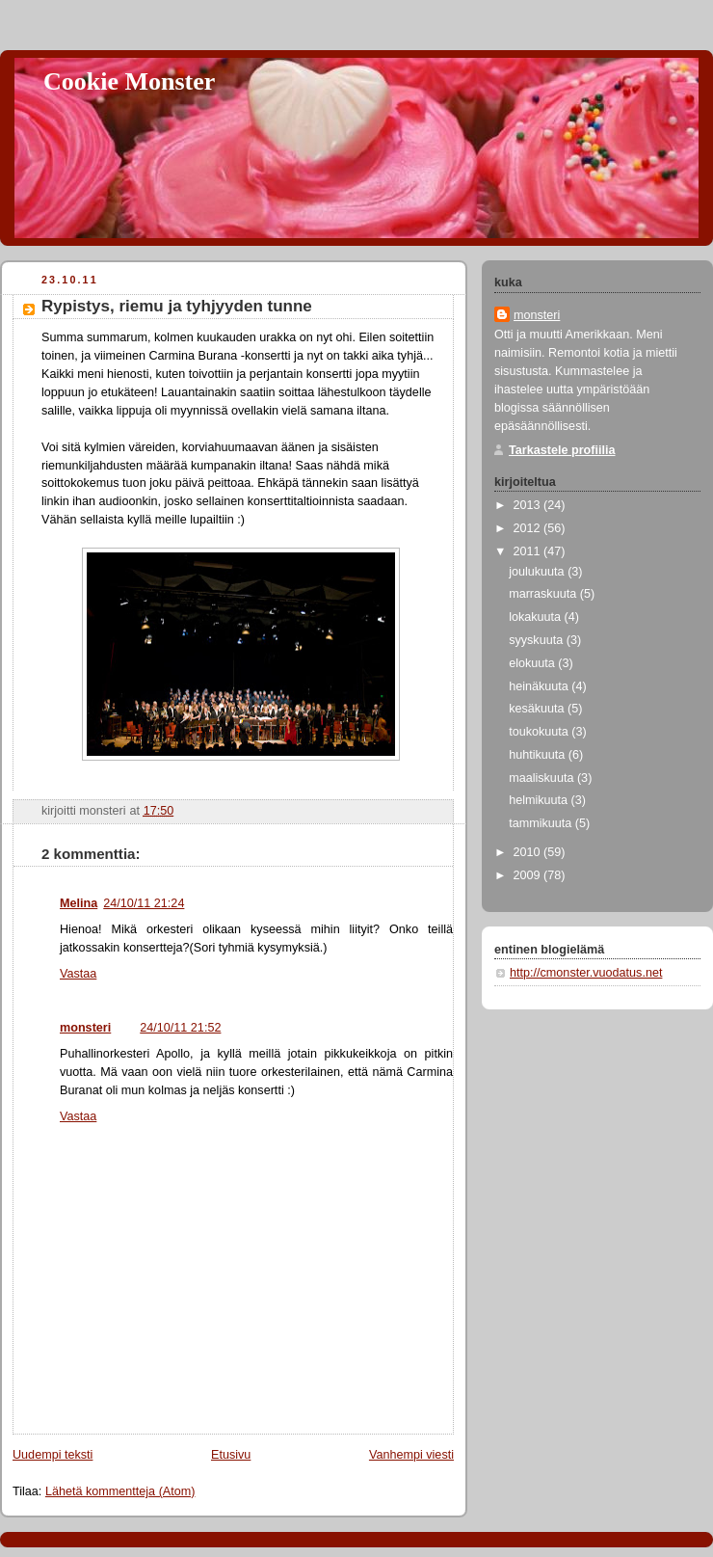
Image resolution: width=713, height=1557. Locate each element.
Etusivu (231, 1455)
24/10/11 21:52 (180, 1027)
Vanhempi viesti (411, 1455)
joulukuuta (538, 571)
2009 (529, 875)
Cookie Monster (129, 81)
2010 (529, 852)
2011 (529, 551)
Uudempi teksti (52, 1455)
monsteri (85, 1027)
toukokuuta (540, 731)
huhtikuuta (538, 755)
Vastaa (78, 973)
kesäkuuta (538, 708)
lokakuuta (536, 617)
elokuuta (533, 663)
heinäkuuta (540, 686)
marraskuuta (544, 594)
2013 (529, 505)
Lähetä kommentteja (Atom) (120, 1491)
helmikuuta (539, 800)
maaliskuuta (543, 778)
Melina (78, 903)
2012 (529, 528)
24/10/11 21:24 (143, 903)
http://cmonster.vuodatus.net (586, 973)
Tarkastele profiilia (562, 450)
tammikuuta (542, 823)
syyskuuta (538, 640)
